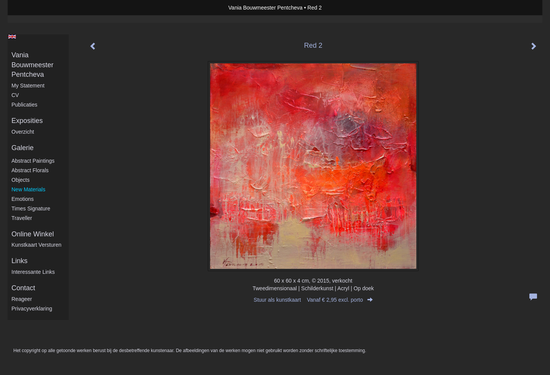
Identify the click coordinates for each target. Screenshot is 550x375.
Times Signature (30, 208)
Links (19, 261)
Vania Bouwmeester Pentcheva (265, 8)
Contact (23, 288)
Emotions (22, 199)
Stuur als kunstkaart (313, 300)
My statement (27, 85)
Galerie (22, 148)
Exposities (27, 120)
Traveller (21, 218)
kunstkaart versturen (36, 245)
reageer (21, 299)
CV (15, 95)
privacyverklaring (31, 308)
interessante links (33, 272)
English (12, 36)
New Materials (28, 189)
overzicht (22, 132)
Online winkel (32, 234)
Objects (20, 180)
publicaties (24, 105)
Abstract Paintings (33, 161)
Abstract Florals (30, 170)
